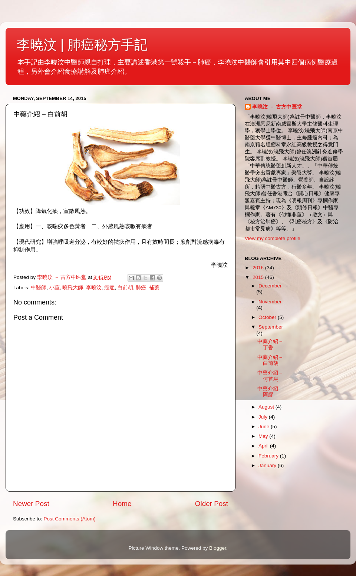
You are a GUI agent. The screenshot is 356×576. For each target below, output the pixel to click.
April (264, 446)
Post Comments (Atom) (70, 519)
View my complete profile (272, 238)
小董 (54, 287)
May (263, 436)
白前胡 (125, 287)
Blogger (217, 548)
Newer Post (31, 503)
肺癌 (141, 287)
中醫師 (38, 287)
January (268, 465)
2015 (259, 277)
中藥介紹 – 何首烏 (269, 376)
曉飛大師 (72, 287)
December (269, 286)
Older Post (211, 503)
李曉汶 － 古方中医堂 (277, 107)
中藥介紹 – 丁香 (269, 344)
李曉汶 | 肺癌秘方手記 (82, 44)
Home (122, 503)
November (269, 301)
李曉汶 (94, 287)
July (263, 417)
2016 (259, 267)
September (270, 327)
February (269, 456)
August (267, 407)
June (264, 426)
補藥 (154, 287)
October (268, 317)
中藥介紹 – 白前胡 (269, 360)
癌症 (109, 287)
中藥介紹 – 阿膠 (269, 391)
